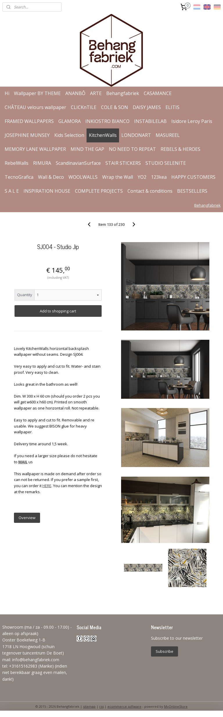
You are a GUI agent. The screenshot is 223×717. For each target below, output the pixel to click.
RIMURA (42, 163)
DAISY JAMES (147, 107)
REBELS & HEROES (180, 149)
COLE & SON (114, 107)
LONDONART (136, 135)
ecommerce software (124, 706)
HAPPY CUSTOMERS (193, 177)
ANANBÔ (75, 93)
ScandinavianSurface (78, 163)
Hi (7, 93)
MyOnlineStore (176, 706)
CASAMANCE (158, 93)
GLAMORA (69, 121)
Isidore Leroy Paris (191, 121)
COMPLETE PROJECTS (99, 191)
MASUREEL (168, 135)
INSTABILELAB (150, 121)
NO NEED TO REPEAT (132, 149)
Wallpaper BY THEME (37, 93)
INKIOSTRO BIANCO (107, 121)
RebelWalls (16, 163)
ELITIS (172, 107)
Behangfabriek (122, 93)
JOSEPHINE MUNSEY (27, 135)
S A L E (12, 191)
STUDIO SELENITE (165, 163)
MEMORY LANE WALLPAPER (35, 149)
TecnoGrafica (19, 177)
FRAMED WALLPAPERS (29, 121)
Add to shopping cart (58, 311)
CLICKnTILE (83, 107)
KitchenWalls (103, 135)
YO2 (142, 177)
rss (101, 706)
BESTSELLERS (192, 191)
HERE (46, 485)
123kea (159, 177)
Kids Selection (69, 135)
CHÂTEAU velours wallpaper (35, 107)
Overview (27, 517)
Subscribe (164, 651)
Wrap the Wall (117, 177)
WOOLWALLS (83, 177)
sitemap (89, 706)
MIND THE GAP (87, 149)
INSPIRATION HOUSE (47, 191)
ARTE (96, 93)
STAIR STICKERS (123, 163)
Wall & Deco (51, 177)
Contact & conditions (149, 191)
